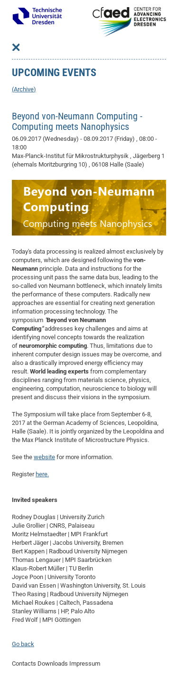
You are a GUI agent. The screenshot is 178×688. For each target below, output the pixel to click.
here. (42, 474)
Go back (23, 644)
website (44, 457)
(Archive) (24, 89)
